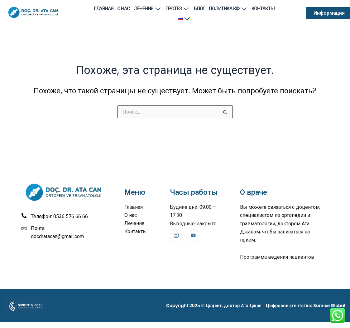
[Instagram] (176, 235)
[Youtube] (193, 235)
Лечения (148, 9)
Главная (104, 9)
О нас (124, 9)
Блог (199, 9)
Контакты (262, 9)
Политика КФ (228, 9)
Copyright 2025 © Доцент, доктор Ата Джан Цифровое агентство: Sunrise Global (255, 305)
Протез (177, 9)
